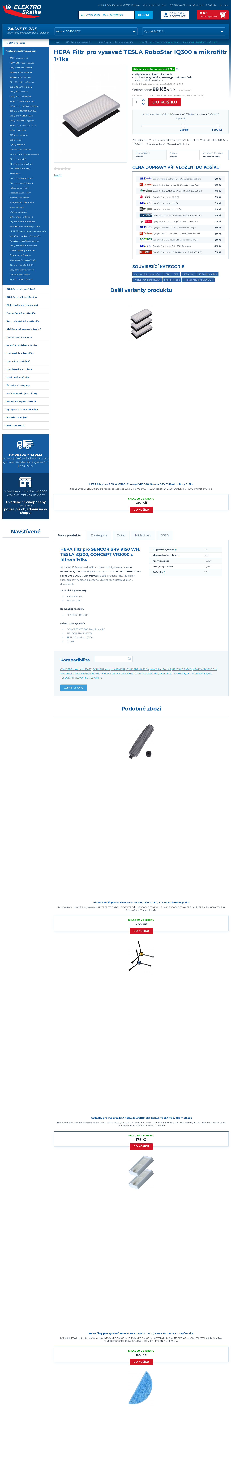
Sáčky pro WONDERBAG (22, 116)
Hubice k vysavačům (19, 188)
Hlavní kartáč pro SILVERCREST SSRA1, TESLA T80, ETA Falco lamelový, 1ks (141, 902)
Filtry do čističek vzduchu (21, 279)
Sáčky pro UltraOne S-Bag (22, 101)
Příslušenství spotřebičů (21, 289)
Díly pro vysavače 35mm (21, 183)
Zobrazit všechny (73, 687)
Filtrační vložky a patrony (21, 164)
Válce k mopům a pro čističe (23, 260)
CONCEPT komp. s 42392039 (109, 669)
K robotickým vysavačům (148, 274)
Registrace (177, 16)
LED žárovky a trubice (19, 369)
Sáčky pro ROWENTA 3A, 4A (23, 125)
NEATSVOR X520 (70, 673)
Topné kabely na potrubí (21, 401)
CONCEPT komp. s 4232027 (75, 669)
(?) (177, 69)
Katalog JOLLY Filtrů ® (20, 77)
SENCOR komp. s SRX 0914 (142, 673)
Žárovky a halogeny (18, 385)
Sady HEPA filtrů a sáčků (21, 67)
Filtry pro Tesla (172, 279)
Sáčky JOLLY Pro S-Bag (21, 87)
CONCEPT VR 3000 (137, 669)
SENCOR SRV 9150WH (172, 673)
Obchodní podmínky (154, 5)
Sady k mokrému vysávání (22, 270)
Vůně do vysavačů (18, 212)
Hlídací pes (143, 535)
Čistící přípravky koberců (21, 217)
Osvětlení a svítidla (18, 377)
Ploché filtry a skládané (20, 149)
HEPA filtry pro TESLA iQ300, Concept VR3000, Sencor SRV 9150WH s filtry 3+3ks (141, 484)
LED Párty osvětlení (18, 361)
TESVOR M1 (67, 677)
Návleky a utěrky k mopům (22, 250)
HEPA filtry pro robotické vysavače (28, 231)
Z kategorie (99, 535)
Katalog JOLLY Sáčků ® (21, 72)
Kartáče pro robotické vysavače (24, 241)
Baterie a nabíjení (17, 417)
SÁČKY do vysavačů (19, 58)
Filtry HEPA (172, 274)
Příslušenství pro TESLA (147, 279)
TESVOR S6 (81, 677)
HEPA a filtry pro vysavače (22, 63)
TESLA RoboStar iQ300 (199, 673)
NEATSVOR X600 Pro (114, 673)
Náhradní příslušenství (20, 274)
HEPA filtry (188, 274)
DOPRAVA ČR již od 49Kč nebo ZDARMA (193, 5)
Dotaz (121, 535)
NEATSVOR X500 (182, 669)
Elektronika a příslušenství (22, 305)
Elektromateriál (16, 425)
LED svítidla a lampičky (20, 353)
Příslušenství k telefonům (22, 297)
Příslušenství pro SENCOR (198, 279)
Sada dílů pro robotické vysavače (25, 226)
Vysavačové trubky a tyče (22, 202)
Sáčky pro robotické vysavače (23, 245)
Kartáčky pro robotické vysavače (25, 236)
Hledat (144, 15)
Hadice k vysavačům (19, 197)
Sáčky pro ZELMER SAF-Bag (23, 111)
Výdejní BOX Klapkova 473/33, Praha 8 (119, 5)
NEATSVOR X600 (90, 673)
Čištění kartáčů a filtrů (20, 255)
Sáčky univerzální (18, 130)
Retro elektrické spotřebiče (23, 321)
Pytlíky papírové (17, 144)
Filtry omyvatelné (18, 159)
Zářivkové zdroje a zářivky (22, 393)
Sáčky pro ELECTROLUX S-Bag (24, 106)
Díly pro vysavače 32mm (21, 178)
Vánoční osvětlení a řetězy (22, 345)
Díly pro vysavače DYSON (22, 265)
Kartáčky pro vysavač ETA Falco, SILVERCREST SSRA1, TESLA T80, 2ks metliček (141, 1118)
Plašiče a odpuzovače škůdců (24, 329)
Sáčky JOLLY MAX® (19, 91)
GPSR (165, 535)
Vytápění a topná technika (22, 409)
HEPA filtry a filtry (207, 274)
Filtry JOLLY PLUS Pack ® (22, 82)
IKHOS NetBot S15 (160, 669)
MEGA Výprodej (16, 43)
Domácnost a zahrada (20, 337)
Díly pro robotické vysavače (22, 221)
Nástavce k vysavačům (20, 193)
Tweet (58, 175)
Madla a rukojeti (17, 207)
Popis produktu (69, 535)
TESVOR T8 (95, 677)
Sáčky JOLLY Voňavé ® (20, 96)
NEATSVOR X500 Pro (205, 669)
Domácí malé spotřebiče (21, 313)
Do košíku (164, 102)
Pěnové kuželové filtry (20, 168)
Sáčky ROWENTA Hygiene (22, 120)
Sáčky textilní (16, 140)
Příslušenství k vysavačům (21, 51)
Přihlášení (177, 13)
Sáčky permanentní (19, 135)
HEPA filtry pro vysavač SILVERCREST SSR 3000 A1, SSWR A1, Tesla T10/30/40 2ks (141, 1333)
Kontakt (224, 5)
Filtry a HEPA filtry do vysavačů (24, 154)
